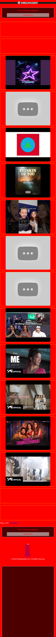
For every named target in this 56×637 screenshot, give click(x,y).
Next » (16, 523)
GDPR (27, 552)
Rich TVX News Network (28, 11)
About (28, 547)
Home (28, 545)
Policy (28, 550)
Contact (27, 554)
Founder (27, 556)
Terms (27, 549)
